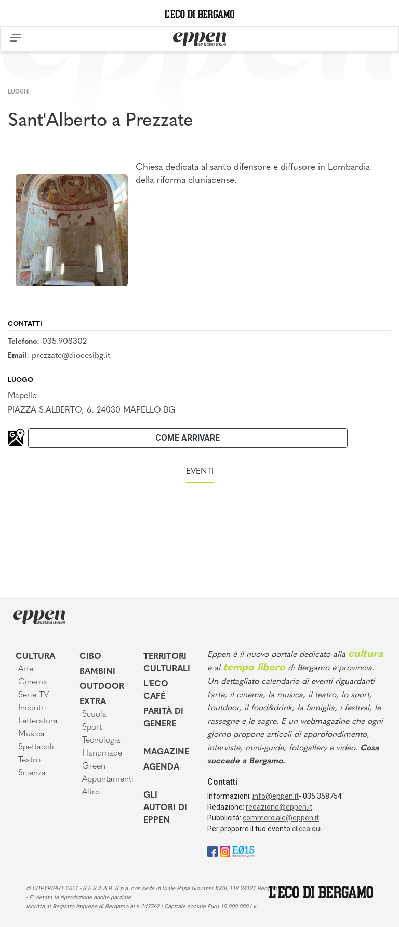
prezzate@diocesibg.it (71, 356)
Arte (25, 669)
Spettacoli (36, 747)
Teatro (29, 760)
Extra (92, 702)
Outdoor (101, 687)
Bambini (97, 672)
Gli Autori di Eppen (165, 808)
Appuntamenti (105, 779)
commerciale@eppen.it (281, 818)
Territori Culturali (166, 663)
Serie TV (33, 695)
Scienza (32, 773)
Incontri (32, 708)
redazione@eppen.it (279, 807)
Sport (92, 727)
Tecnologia (101, 740)
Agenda (161, 767)
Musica (31, 734)
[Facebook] (212, 851)
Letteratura (38, 721)
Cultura (35, 657)
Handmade (102, 753)
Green (93, 766)
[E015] (243, 851)
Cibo (90, 657)
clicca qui (307, 829)
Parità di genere (163, 718)
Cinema (32, 682)
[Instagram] (225, 851)
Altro (91, 792)
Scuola (94, 714)
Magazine (166, 752)
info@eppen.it (275, 796)
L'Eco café (155, 690)
